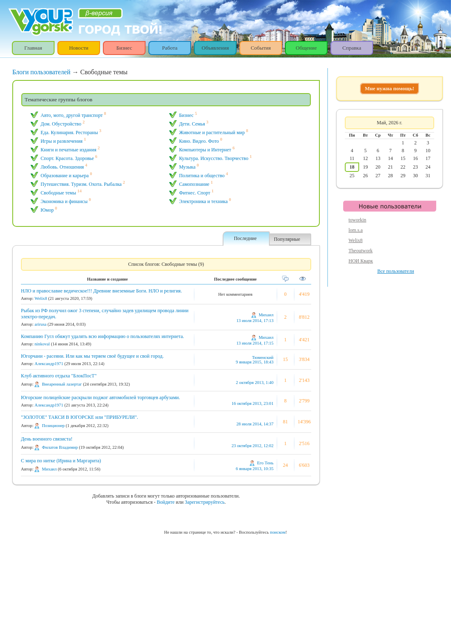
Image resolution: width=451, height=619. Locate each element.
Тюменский (262, 357)
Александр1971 (48, 363)
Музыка (187, 167)
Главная (33, 48)
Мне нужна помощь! (389, 88)
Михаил (266, 315)
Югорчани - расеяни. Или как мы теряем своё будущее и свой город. (92, 356)
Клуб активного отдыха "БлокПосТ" (59, 376)
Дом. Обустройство (61, 124)
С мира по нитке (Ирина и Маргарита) (61, 461)
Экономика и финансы (64, 201)
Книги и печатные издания (68, 150)
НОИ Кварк (360, 261)
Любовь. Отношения (62, 167)
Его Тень (265, 463)
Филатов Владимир (60, 447)
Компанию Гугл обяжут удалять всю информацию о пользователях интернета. (102, 336)
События (261, 48)
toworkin (357, 220)
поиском (277, 532)
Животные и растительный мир (212, 132)
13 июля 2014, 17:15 (254, 343)
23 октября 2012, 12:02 (252, 445)
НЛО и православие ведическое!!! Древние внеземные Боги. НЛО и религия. (101, 291)
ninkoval (42, 344)
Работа (170, 48)
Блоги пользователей (41, 72)
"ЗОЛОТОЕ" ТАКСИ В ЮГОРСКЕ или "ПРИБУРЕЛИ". (79, 417)
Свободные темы (58, 193)
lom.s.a (355, 230)
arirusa (40, 324)
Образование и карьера (65, 175)
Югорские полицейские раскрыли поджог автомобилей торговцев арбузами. (100, 397)
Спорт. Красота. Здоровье (67, 158)
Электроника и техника (203, 201)
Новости (78, 48)
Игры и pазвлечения (61, 141)
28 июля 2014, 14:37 (254, 424)
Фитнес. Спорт (194, 193)
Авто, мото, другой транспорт (72, 115)
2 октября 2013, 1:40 (254, 382)
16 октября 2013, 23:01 (252, 403)
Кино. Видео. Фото (199, 141)
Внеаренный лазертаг (62, 384)
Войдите (166, 502)
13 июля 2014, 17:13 (254, 320)
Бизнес (124, 48)
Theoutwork (360, 251)
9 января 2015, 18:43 (254, 362)
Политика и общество (202, 175)
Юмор (47, 210)
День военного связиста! (47, 439)
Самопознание (194, 184)
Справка (351, 48)
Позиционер (53, 425)
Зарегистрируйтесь (205, 502)
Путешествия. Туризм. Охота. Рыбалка (81, 184)
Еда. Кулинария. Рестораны (69, 132)
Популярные (287, 239)
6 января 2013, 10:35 (254, 468)
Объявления (215, 48)
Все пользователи (395, 271)
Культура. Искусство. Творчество (213, 158)
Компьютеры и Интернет (205, 150)
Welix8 (40, 298)
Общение (306, 48)
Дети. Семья (192, 124)
